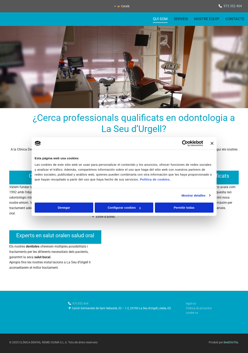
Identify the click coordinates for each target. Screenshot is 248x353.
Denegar (64, 207)
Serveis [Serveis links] (181, 19)
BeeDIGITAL (231, 342)
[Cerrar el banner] (212, 143)
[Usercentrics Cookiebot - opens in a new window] (185, 143)
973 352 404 (233, 6)
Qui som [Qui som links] (160, 19)
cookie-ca (192, 312)
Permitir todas (184, 207)
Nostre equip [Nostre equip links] (206, 19)
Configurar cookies (124, 207)
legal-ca (191, 303)
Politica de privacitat (199, 308)
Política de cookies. (155, 179)
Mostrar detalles (193, 195)
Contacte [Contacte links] (234, 19)
